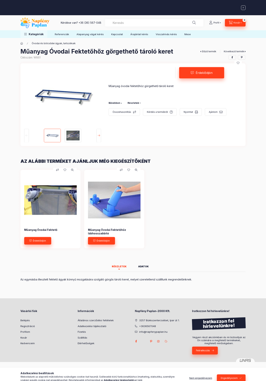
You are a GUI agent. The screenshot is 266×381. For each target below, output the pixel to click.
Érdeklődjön (204, 73)
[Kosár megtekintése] (235, 23)
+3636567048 (147, 326)
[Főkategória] (21, 43)
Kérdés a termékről (157, 112)
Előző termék (209, 51)
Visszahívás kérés (166, 34)
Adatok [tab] (143, 266)
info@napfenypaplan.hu (153, 331)
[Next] (98, 135)
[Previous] (26, 135)
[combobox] (154, 23)
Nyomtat (188, 112)
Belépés (25, 320)
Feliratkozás (203, 350)
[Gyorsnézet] (72, 170)
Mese (187, 34)
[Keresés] (194, 22)
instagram (158, 341)
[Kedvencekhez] (238, 63)
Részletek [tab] (119, 266)
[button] (33, 34)
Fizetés (82, 331)
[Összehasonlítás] (57, 170)
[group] (133, 209)
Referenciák (62, 34)
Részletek (133, 102)
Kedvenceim (27, 343)
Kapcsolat (117, 34)
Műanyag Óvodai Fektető (40, 229)
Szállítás (82, 337)
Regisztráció (27, 326)
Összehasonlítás (122, 112)
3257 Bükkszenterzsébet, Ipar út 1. (159, 320)
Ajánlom (213, 112)
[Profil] (215, 23)
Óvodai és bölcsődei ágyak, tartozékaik (54, 43)
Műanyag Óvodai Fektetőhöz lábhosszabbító (107, 231)
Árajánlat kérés (139, 34)
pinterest (151, 341)
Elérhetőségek (86, 343)
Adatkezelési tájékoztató (92, 326)
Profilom (25, 331)
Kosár (23, 337)
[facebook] (232, 57)
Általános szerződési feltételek (96, 320)
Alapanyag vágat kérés (90, 34)
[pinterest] (241, 57)
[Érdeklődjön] (37, 241)
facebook (136, 341)
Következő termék (234, 51)
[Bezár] (243, 7)
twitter (143, 341)
